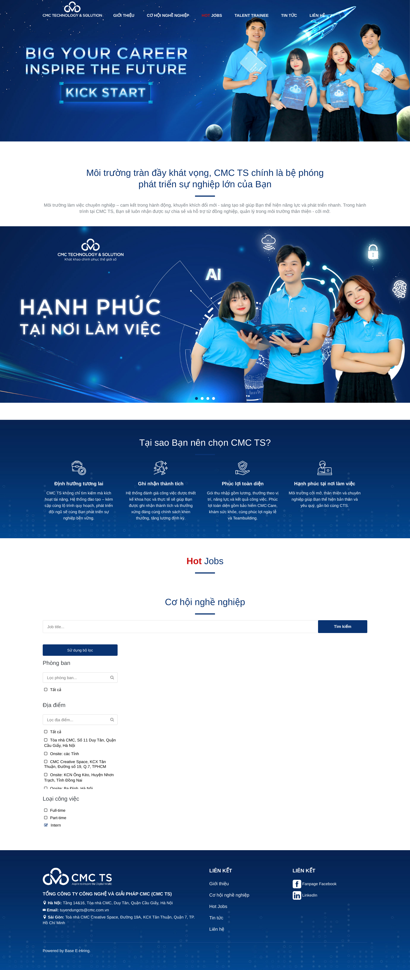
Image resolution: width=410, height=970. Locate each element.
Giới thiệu (123, 15)
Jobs (212, 15)
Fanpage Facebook (319, 883)
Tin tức (289, 15)
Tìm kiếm (342, 626)
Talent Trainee (252, 15)
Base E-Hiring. (78, 950)
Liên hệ (317, 15)
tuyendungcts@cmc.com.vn (84, 910)
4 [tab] (213, 398)
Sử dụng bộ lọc (80, 650)
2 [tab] (202, 398)
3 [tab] (207, 398)
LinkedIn (309, 895)
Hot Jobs (218, 906)
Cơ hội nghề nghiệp (168, 15)
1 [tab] (205, 137)
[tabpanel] (205, 70)
